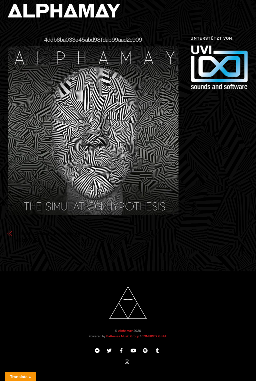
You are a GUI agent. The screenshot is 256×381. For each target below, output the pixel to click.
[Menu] (241, 7)
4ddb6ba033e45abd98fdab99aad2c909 (93, 39)
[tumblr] (157, 350)
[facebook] (121, 350)
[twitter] (109, 350)
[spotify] (145, 350)
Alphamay (125, 331)
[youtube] (133, 350)
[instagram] (127, 361)
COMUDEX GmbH (154, 336)
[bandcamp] (97, 350)
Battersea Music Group (122, 336)
